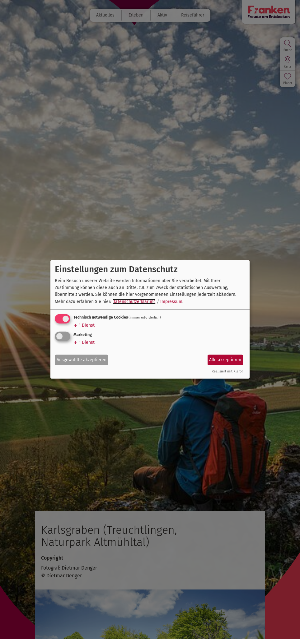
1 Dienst (84, 325)
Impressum (171, 301)
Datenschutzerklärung (134, 301)
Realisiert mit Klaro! (227, 371)
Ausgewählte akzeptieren (81, 359)
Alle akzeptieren (225, 359)
